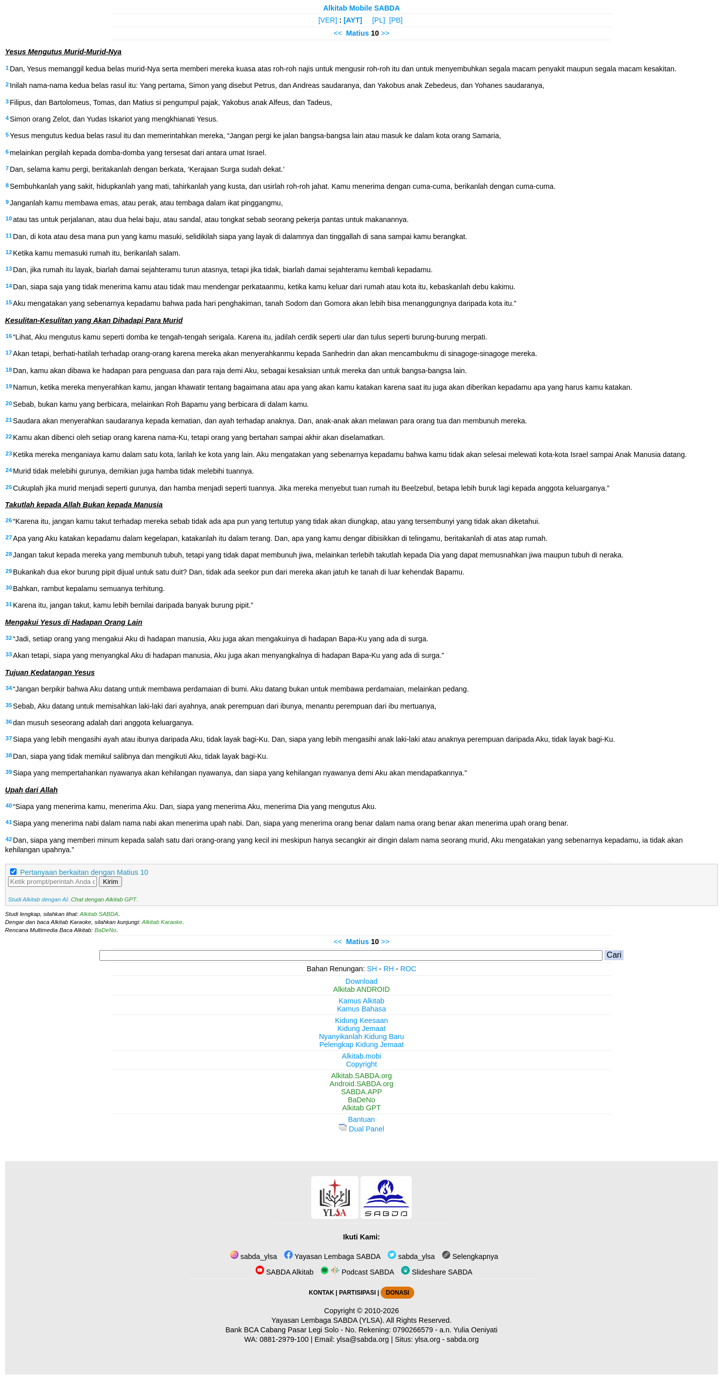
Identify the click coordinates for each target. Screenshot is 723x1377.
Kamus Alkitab (361, 1001)
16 (9, 336)
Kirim (110, 881)
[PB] (396, 20)
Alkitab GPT (361, 1108)
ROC (408, 969)
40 (9, 805)
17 (9, 353)
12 (9, 252)
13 (9, 269)
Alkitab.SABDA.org (361, 1076)
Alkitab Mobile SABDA (361, 8)
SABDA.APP (361, 1092)
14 (9, 286)
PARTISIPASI (357, 1292)
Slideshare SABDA (436, 1272)
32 (9, 638)
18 (9, 370)
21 (9, 420)
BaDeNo (105, 930)
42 (9, 839)
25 (9, 487)
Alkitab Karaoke (162, 922)
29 (9, 571)
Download (361, 981)
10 (9, 218)
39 (9, 772)
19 (9, 386)
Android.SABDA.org (361, 1084)
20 (9, 403)
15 (9, 302)
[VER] (327, 20)
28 (9, 554)
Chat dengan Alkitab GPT (103, 899)
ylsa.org (427, 1339)
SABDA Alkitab (284, 1272)
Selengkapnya (470, 1256)
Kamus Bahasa (361, 1009)
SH (372, 969)
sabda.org (463, 1339)
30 (9, 588)
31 (9, 604)
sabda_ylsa (253, 1256)
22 (9, 436)
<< (337, 33)
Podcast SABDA (357, 1272)
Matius (357, 33)
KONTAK (321, 1292)
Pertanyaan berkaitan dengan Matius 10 (84, 872)
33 (9, 654)
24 (9, 470)
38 (9, 755)
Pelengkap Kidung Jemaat (361, 1045)
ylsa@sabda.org (362, 1339)
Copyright (361, 1064)
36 (9, 722)
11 (9, 236)
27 (9, 537)
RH (389, 969)
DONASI (397, 1292)
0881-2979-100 (284, 1339)
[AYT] (352, 20)
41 (9, 822)
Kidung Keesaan (361, 1020)
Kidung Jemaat (361, 1028)
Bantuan (361, 1119)
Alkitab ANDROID (361, 989)
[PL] (378, 20)
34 (9, 688)
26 (9, 520)
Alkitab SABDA (99, 914)
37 (9, 738)
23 (9, 453)
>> (385, 33)
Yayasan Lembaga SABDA (332, 1256)
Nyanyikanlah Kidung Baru (361, 1036)
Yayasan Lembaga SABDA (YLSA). (328, 1320)
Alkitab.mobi (361, 1056)
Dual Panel (361, 1129)
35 (9, 705)
